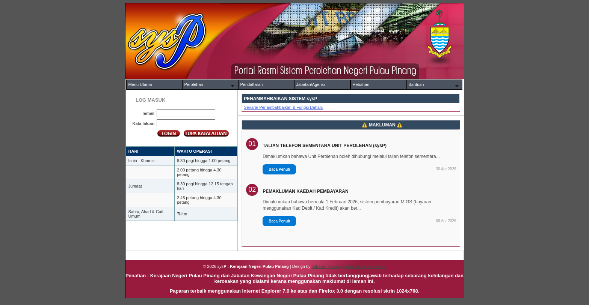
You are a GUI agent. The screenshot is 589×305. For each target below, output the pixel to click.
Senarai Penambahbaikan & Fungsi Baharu (283, 107)
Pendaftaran (251, 84)
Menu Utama (140, 84)
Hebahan (361, 84)
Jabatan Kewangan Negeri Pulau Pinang (349, 266)
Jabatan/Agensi (310, 84)
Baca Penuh (279, 169)
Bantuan (416, 84)
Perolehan (193, 84)
